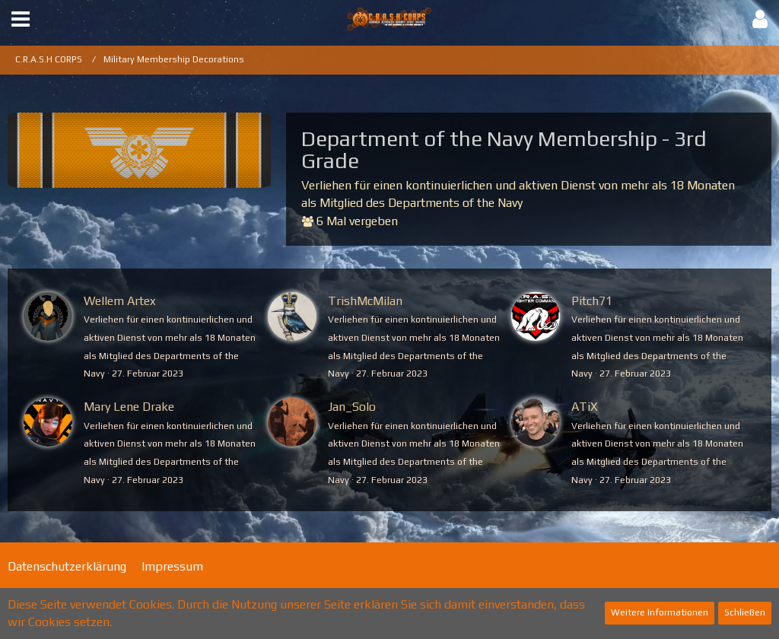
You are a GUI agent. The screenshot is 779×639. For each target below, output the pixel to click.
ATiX (584, 406)
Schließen (744, 612)
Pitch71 (591, 301)
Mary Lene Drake (129, 406)
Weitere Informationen (659, 612)
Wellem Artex (120, 301)
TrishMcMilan (365, 301)
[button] (20, 19)
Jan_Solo (352, 406)
